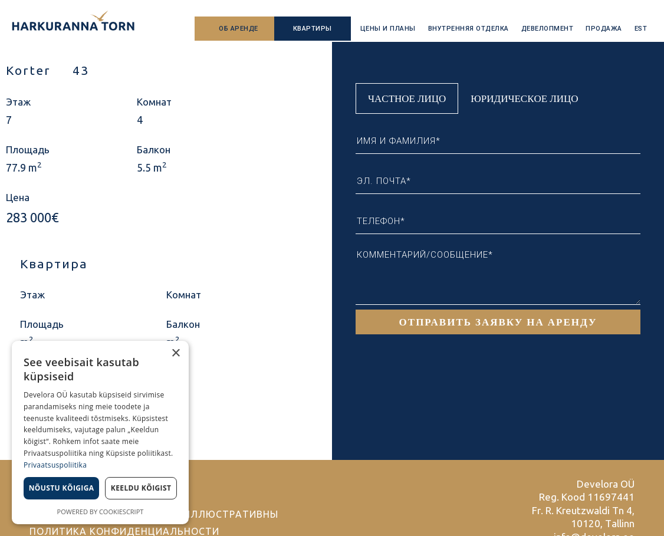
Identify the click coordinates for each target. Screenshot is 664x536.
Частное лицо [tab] (407, 98)
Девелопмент (547, 28)
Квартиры (312, 28)
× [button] (175, 353)
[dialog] (100, 432)
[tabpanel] (498, 224)
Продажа (604, 28)
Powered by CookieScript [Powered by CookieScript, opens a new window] (100, 511)
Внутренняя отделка (468, 28)
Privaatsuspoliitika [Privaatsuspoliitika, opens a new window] (55, 465)
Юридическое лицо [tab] (524, 98)
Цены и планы (388, 28)
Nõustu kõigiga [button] (61, 488)
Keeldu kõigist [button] (141, 488)
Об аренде (238, 28)
